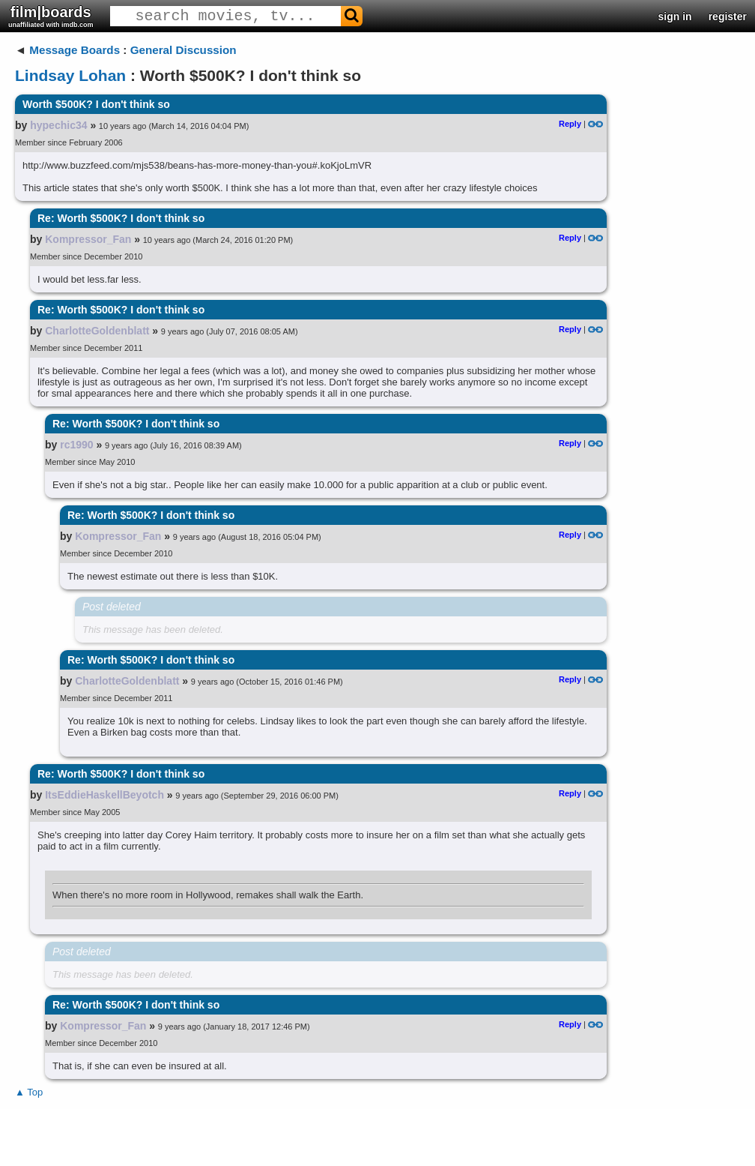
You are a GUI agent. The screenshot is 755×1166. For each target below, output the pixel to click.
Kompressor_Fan (88, 239)
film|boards (51, 16)
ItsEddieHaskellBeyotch (104, 795)
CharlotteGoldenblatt (97, 331)
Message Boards (74, 49)
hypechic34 (58, 125)
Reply (570, 123)
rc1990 (76, 445)
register (728, 16)
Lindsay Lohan (70, 75)
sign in (675, 16)
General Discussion (183, 49)
